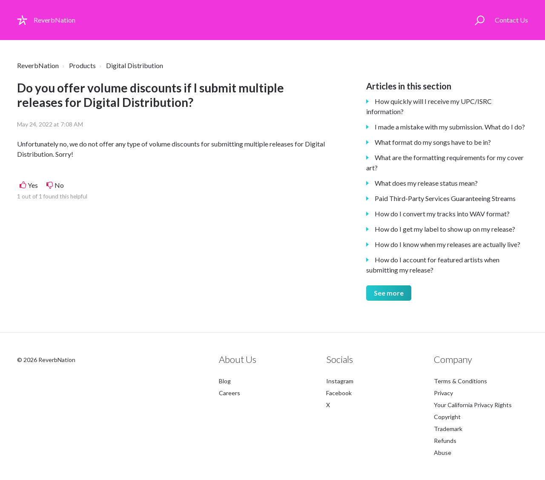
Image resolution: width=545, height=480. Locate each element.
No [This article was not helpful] (59, 185)
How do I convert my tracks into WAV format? (442, 214)
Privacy (443, 393)
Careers (229, 393)
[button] (480, 20)
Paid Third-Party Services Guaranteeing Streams (445, 198)
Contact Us (511, 20)
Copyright (447, 416)
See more (389, 293)
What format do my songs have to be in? (433, 142)
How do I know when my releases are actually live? (447, 244)
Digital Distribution (134, 65)
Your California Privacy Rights (473, 404)
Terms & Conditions (460, 381)
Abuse (442, 452)
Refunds (445, 440)
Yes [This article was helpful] (33, 185)
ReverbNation (38, 65)
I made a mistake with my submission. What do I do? (450, 127)
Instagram (339, 381)
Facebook (339, 393)
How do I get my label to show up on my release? (445, 229)
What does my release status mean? (426, 183)
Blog (225, 381)
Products (82, 65)
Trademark (448, 428)
